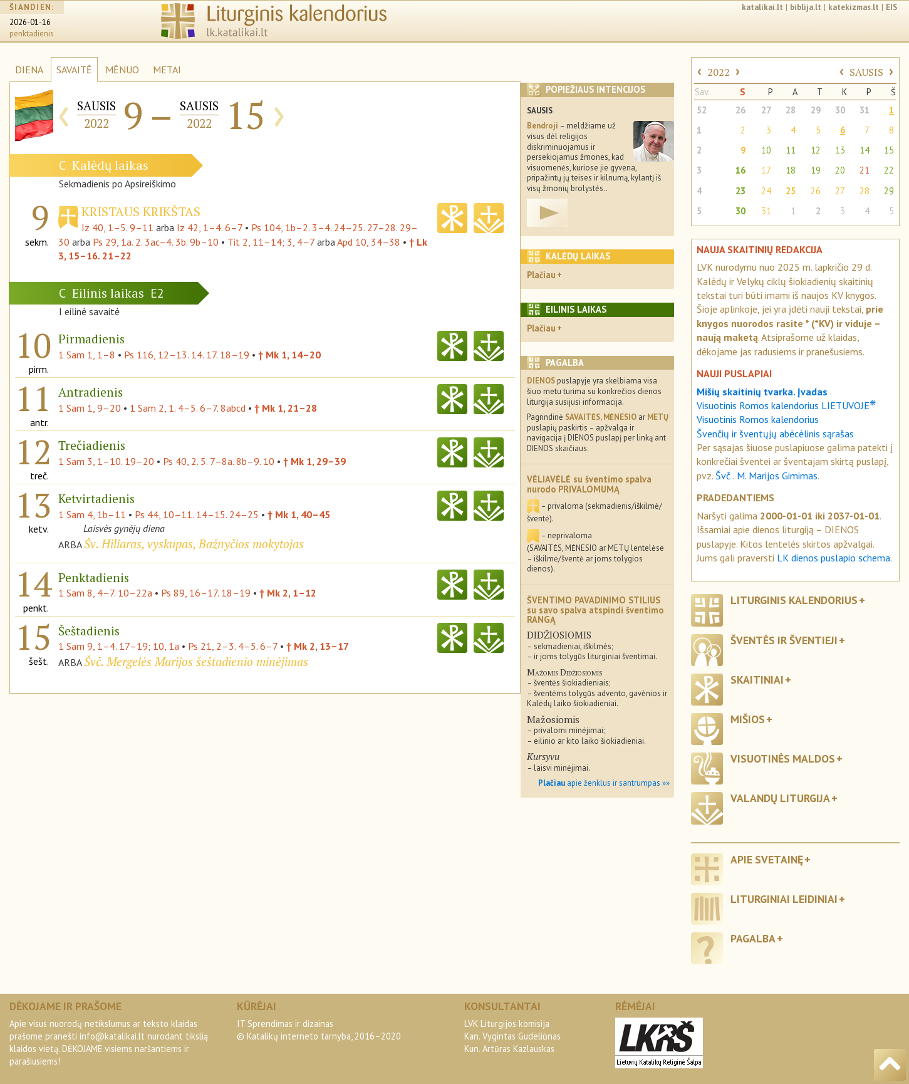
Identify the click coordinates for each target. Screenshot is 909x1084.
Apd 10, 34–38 (368, 242)
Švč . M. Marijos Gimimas (766, 475)
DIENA (29, 69)
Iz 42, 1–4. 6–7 (209, 227)
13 (840, 150)
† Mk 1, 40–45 (299, 514)
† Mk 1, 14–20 (289, 354)
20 (840, 170)
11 (791, 150)
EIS (891, 7)
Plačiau (541, 275)
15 (889, 150)
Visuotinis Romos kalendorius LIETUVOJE (786, 405)
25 (791, 191)
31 (865, 110)
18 (791, 170)
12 (816, 150)
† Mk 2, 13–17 (317, 646)
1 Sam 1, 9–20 (89, 408)
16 (740, 170)
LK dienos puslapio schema (833, 557)
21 (865, 170)
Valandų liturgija (780, 798)
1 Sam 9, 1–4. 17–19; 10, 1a (118, 646)
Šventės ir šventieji (784, 640)
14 (865, 150)
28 (791, 110)
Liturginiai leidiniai (784, 899)
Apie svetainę (766, 859)
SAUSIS (866, 72)
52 (702, 110)
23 (740, 191)
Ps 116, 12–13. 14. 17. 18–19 (186, 354)
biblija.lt (805, 7)
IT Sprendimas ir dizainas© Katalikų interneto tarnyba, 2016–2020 (319, 1030)
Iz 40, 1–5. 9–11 (117, 227)
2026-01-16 (30, 22)
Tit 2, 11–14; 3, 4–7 (270, 242)
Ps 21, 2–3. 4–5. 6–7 (233, 646)
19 (816, 170)
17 (766, 170)
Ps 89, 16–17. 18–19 (206, 592)
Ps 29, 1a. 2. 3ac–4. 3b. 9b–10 (156, 242)
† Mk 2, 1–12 (287, 592)
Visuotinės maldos (782, 758)
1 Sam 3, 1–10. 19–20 (106, 461)
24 (766, 191)
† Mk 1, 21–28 (285, 408)
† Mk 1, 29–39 (314, 461)
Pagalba (753, 938)
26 (740, 110)
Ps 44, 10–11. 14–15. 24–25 (197, 514)
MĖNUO (122, 69)
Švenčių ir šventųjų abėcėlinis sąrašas (775, 433)
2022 (718, 72)
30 (840, 110)
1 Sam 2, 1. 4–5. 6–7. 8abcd (188, 408)
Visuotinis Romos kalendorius (758, 419)
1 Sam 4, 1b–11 (92, 514)
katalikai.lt (762, 7)
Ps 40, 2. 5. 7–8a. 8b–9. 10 (218, 461)
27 (766, 110)
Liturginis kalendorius (794, 600)
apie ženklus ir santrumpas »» (604, 783)
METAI (167, 69)
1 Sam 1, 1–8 (86, 354)
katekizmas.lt (853, 7)
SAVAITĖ (74, 69)
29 (816, 110)
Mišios (747, 719)
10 (766, 150)
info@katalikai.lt (112, 1036)
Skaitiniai (757, 679)
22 (889, 170)
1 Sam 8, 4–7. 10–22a (105, 592)
